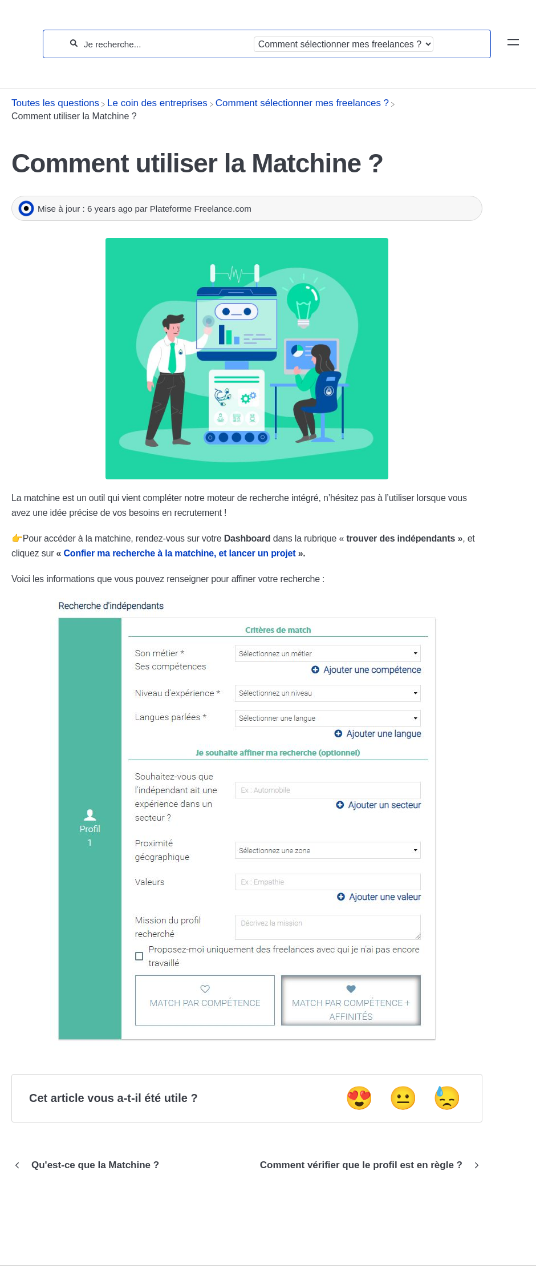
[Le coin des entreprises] (157, 103)
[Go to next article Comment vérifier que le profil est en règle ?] (366, 1165)
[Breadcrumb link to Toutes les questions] (55, 103)
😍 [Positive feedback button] (359, 1098)
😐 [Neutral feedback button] (403, 1098)
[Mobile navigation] (513, 44)
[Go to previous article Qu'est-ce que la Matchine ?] (89, 1165)
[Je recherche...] (165, 44)
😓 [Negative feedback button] (447, 1098)
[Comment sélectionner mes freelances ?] (302, 103)
